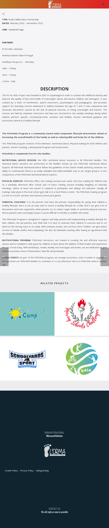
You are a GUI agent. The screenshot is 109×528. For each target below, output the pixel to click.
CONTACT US (54, 508)
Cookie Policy (11, 470)
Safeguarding (42, 470)
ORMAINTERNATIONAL (54, 432)
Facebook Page (16, 29)
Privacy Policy (26, 470)
